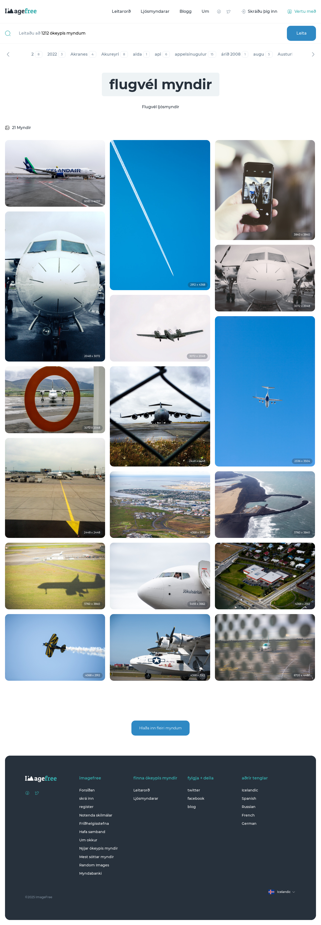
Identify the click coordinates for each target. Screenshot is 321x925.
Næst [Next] (313, 54)
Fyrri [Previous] (8, 54)
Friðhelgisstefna (94, 823)
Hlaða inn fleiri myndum (160, 728)
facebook (196, 798)
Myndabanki (90, 873)
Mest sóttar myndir (96, 857)
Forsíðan (87, 790)
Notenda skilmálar (95, 815)
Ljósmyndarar (155, 11)
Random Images (94, 865)
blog (192, 806)
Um (205, 11)
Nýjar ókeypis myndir (98, 848)
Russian (249, 806)
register (86, 806)
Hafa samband (92, 832)
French (248, 815)
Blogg (186, 11)
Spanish (249, 798)
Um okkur (88, 840)
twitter (194, 790)
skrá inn (86, 798)
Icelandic (250, 790)
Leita (301, 33)
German (249, 823)
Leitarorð (121, 11)
